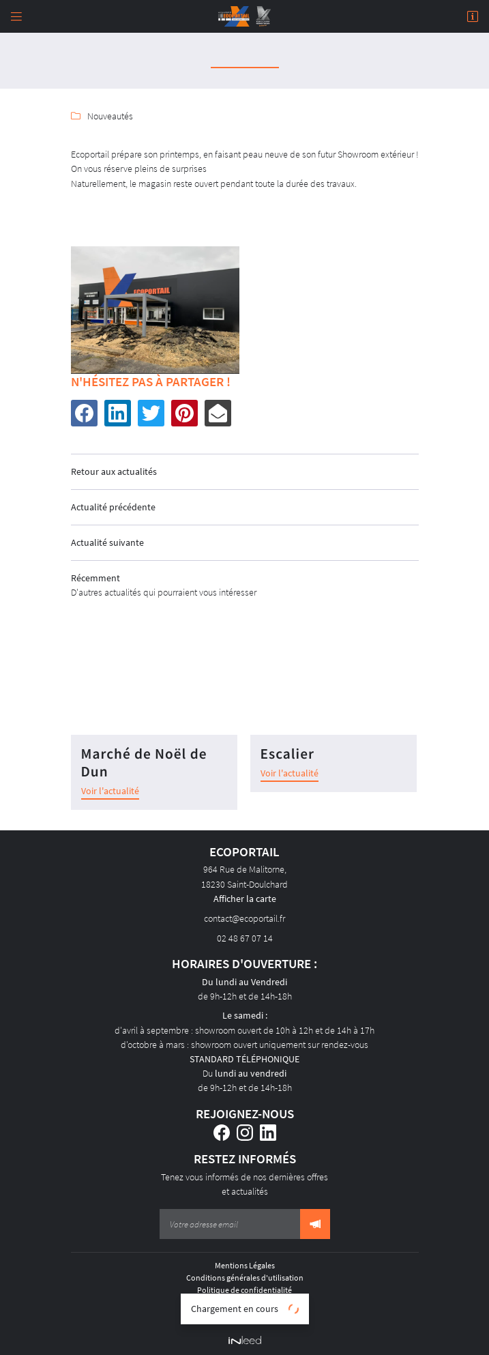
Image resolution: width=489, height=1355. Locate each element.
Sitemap (245, 1314)
